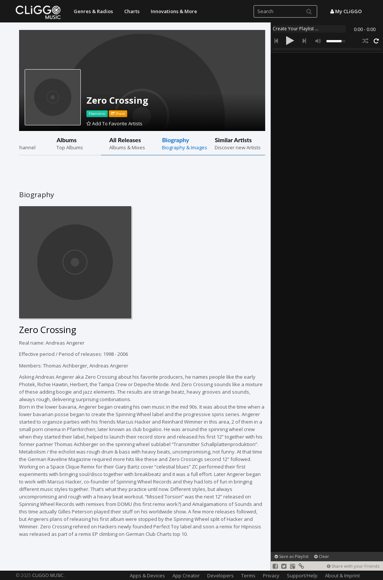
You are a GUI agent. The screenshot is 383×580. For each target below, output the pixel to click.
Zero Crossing (117, 100)
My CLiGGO (346, 11)
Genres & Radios (93, 11)
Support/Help (302, 575)
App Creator (186, 575)
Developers (220, 575)
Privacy (271, 575)
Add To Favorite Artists (114, 123)
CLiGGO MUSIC (48, 575)
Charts (132, 11)
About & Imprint (342, 575)
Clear (321, 556)
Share (118, 113)
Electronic (97, 113)
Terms (248, 575)
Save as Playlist (292, 556)
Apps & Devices (147, 575)
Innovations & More (174, 11)
